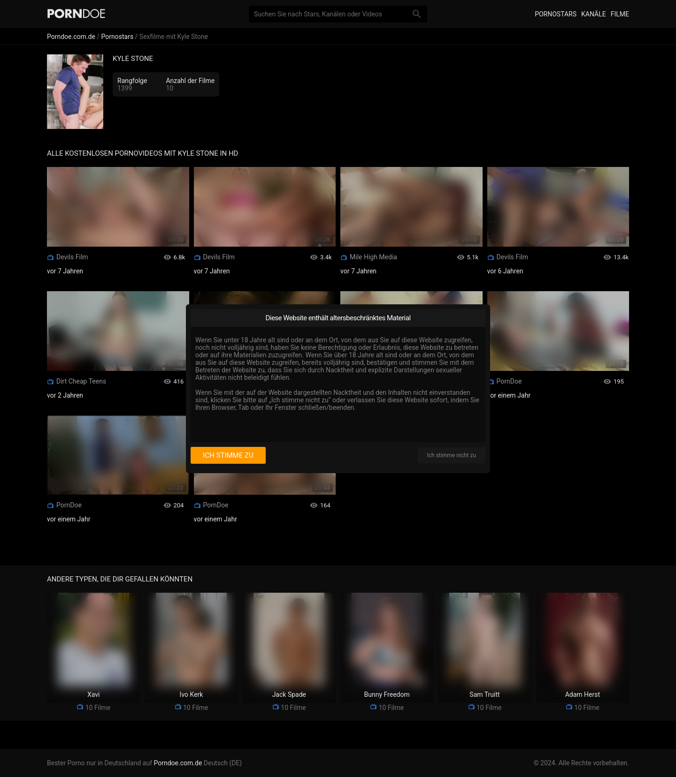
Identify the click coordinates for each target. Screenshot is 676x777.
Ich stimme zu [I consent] (228, 455)
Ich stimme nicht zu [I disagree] (451, 455)
